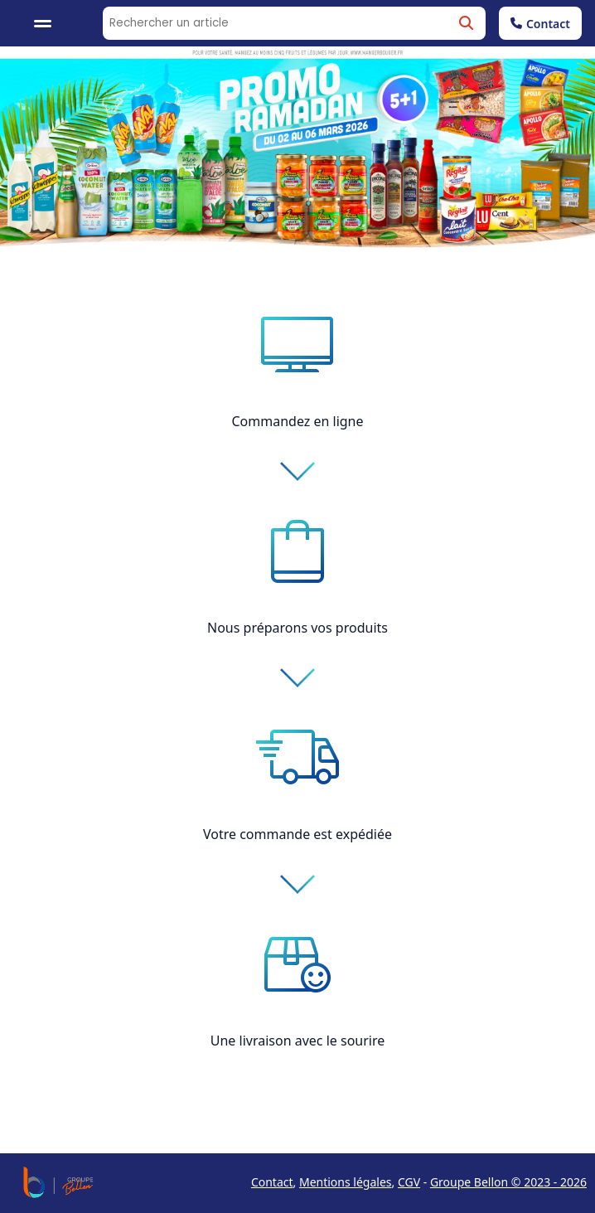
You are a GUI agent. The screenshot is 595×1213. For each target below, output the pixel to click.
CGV (409, 1182)
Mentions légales (345, 1182)
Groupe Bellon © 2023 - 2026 (508, 1182)
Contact (540, 24)
